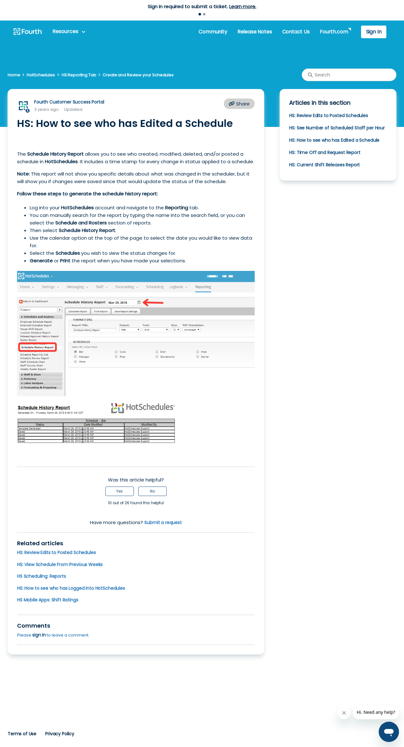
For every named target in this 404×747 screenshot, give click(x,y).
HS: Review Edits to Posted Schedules (56, 552)
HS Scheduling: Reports (41, 576)
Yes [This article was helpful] (119, 491)
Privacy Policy (59, 734)
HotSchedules (41, 75)
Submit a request (163, 522)
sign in (39, 635)
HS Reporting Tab (79, 75)
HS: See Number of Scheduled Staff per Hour (337, 128)
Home (14, 75)
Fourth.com (334, 31)
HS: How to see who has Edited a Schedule (334, 140)
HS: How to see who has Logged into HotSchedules (71, 588)
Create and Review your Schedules (138, 75)
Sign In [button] (374, 31)
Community (213, 31)
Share (239, 103)
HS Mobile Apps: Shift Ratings (47, 600)
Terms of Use (22, 734)
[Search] (349, 75)
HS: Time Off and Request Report (324, 152)
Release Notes (254, 31)
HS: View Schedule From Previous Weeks (60, 564)
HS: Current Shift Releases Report (324, 165)
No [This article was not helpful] (152, 491)
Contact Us (296, 31)
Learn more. (242, 6)
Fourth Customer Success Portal (69, 102)
